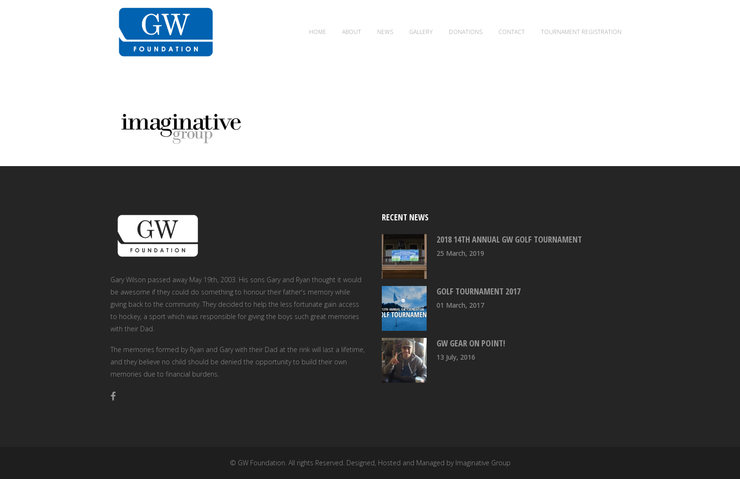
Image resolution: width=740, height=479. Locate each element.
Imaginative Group (483, 462)
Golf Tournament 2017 (479, 291)
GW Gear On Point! (471, 343)
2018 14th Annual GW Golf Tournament (509, 239)
